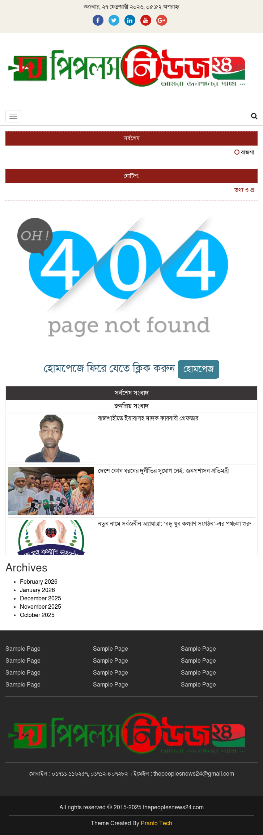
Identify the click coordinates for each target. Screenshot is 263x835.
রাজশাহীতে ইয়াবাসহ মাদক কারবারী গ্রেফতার (148, 418)
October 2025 (37, 615)
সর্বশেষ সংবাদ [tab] (132, 393)
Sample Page (23, 649)
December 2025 (40, 599)
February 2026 (39, 582)
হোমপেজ (198, 369)
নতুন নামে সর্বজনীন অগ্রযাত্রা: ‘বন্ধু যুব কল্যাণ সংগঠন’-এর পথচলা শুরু (174, 524)
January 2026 (37, 590)
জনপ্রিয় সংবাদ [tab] (131, 406)
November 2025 (40, 607)
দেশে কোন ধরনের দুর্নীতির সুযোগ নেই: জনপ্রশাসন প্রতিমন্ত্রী (163, 471)
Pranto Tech (156, 823)
